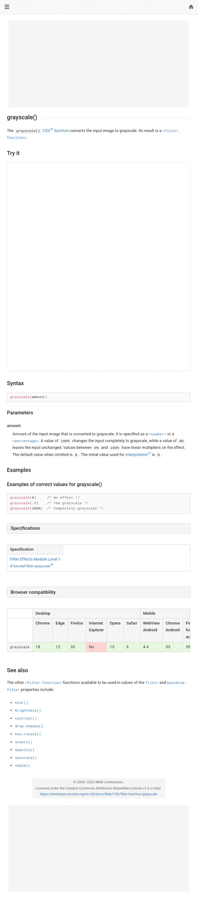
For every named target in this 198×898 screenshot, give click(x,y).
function (61, 130)
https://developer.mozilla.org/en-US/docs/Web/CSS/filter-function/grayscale (98, 794)
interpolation (137, 454)
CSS (46, 130)
